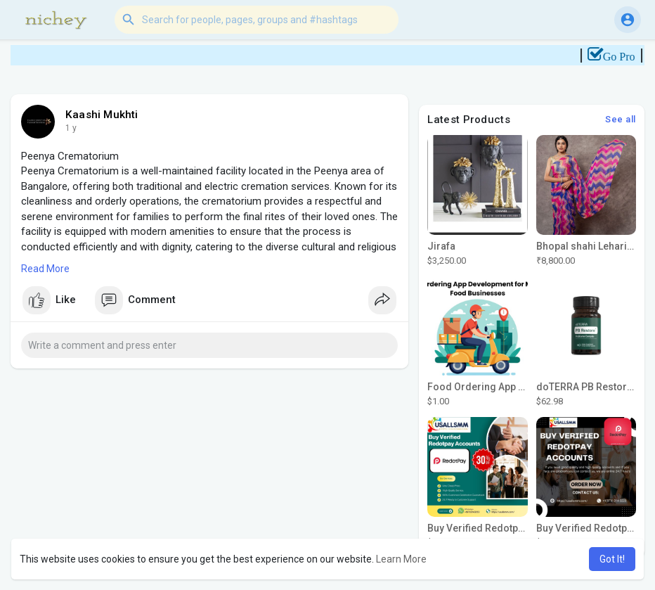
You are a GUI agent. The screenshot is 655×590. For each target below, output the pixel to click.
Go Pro (627, 57)
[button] (256, 20)
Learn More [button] (401, 559)
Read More (45, 268)
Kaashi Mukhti (101, 114)
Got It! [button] (612, 559)
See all (620, 119)
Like (49, 300)
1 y (71, 128)
